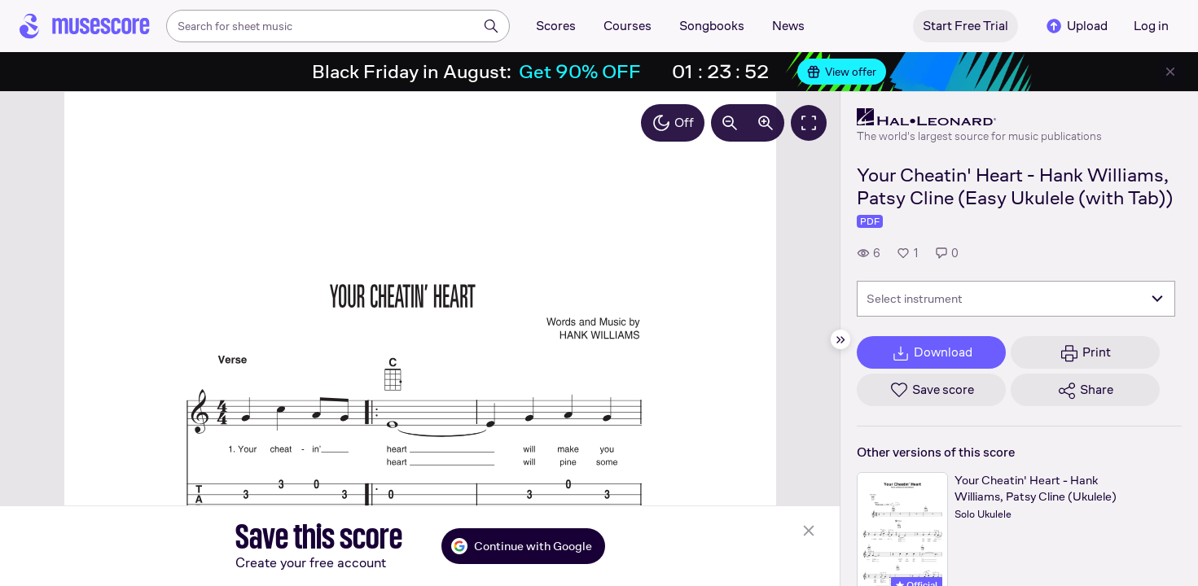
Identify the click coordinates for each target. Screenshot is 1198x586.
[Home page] (85, 26)
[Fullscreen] (809, 123)
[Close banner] (1170, 71)
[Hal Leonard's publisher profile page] (979, 117)
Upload (1076, 26)
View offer (841, 71)
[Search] (491, 26)
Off (673, 123)
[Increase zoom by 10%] (765, 123)
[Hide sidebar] (840, 339)
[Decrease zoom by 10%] (730, 123)
